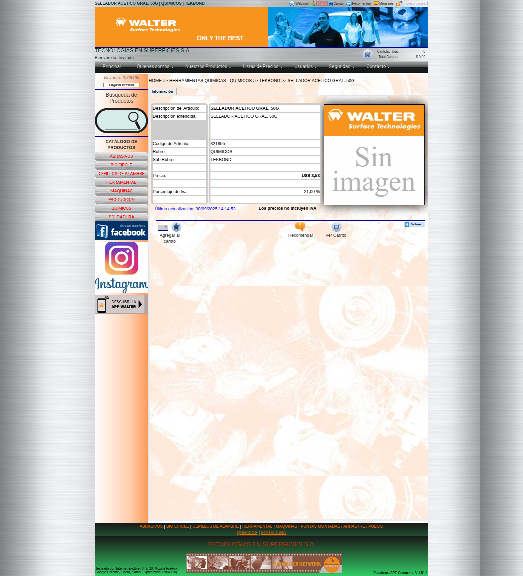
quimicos (121, 208)
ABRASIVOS (151, 526)
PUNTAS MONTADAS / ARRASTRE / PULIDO (342, 526)
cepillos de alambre (121, 173)
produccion (121, 199)
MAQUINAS (286, 526)
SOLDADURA (273, 532)
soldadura (121, 216)
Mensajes (386, 3)
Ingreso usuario (415, 3)
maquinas (121, 190)
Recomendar (361, 3)
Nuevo (322, 3)
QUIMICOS (247, 532)
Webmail (302, 3)
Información (162, 91)
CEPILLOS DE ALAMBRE (215, 526)
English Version (121, 85)
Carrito (339, 3)
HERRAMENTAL (257, 526)
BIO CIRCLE (177, 526)
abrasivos (121, 156)
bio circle (121, 164)
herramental (121, 182)
